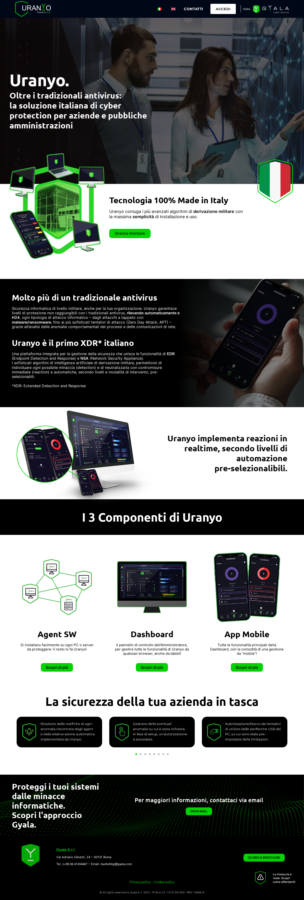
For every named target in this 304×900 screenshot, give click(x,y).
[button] (136, 754)
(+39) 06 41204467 (74, 864)
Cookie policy (164, 881)
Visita (266, 9)
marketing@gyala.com (116, 864)
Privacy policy (140, 881)
